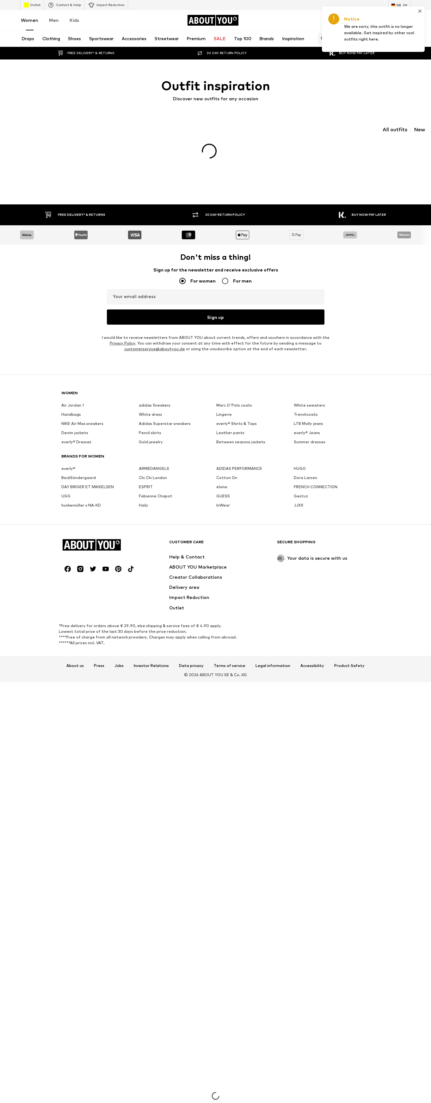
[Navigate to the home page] (213, 20)
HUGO (300, 473)
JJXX (298, 510)
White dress (150, 419)
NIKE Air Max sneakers (82, 428)
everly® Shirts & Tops (236, 428)
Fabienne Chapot (155, 500)
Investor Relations (151, 670)
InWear (223, 510)
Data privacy (191, 670)
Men (54, 20)
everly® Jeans (307, 437)
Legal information (273, 670)
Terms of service (229, 670)
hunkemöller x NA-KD (81, 510)
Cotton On (226, 482)
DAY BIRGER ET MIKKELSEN (87, 491)
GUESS (223, 500)
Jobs (119, 670)
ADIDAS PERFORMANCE (239, 473)
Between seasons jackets (240, 446)
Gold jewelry (151, 446)
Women (29, 20)
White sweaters (309, 410)
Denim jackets (74, 437)
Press (99, 670)
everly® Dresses (76, 446)
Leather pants (230, 437)
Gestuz (301, 500)
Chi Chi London (153, 482)
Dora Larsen (305, 482)
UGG (66, 500)
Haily (143, 510)
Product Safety (349, 670)
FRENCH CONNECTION (315, 491)
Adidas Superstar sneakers (165, 428)
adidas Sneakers (154, 410)
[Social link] (67, 573)
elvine (221, 491)
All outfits (395, 130)
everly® (68, 473)
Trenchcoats (306, 419)
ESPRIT (146, 491)
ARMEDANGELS (154, 473)
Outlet (32, 5)
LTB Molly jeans (308, 428)
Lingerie (224, 419)
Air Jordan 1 (72, 410)
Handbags (71, 419)
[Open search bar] (321, 38)
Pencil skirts (150, 437)
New (419, 130)
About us (75, 670)
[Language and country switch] (399, 5)
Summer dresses (309, 446)
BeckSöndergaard (78, 482)
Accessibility (312, 670)
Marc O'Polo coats (234, 410)
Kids (74, 20)
